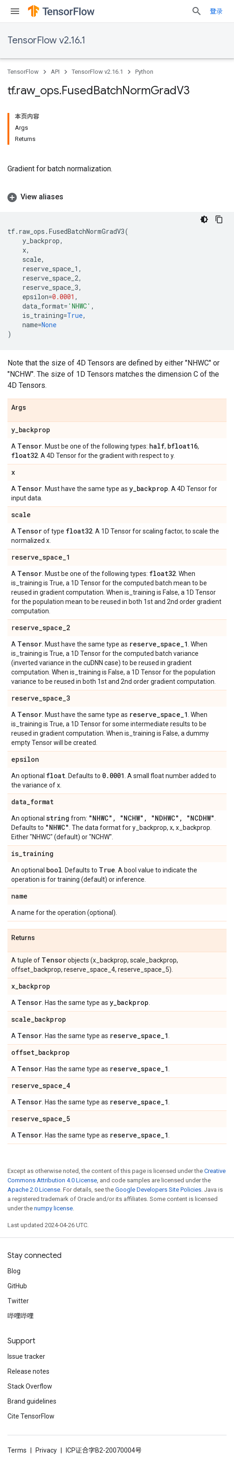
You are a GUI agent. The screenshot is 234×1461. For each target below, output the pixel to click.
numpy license (53, 1208)
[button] (117, 197)
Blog (14, 1271)
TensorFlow (23, 71)
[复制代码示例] (219, 219)
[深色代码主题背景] (204, 219)
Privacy (46, 1450)
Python (144, 71)
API (55, 71)
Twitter (18, 1301)
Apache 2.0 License (33, 1189)
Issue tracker (26, 1356)
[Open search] (196, 11)
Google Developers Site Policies (158, 1189)
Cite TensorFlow (31, 1416)
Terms (17, 1450)
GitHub (17, 1286)
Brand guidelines (31, 1401)
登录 (216, 11)
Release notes (28, 1371)
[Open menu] (15, 11)
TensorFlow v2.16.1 (46, 40)
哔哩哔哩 (20, 1316)
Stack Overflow (29, 1386)
